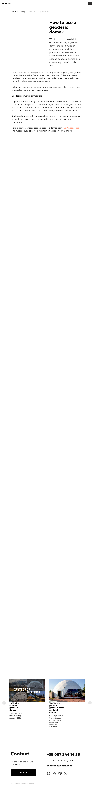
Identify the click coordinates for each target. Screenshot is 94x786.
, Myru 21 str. (67, 761)
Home (15, 12)
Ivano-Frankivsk (57, 761)
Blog (23, 12)
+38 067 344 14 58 (61, 754)
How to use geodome (39, 12)
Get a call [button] (21, 772)
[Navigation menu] (90, 3)
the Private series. (71, 128)
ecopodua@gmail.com (57, 765)
